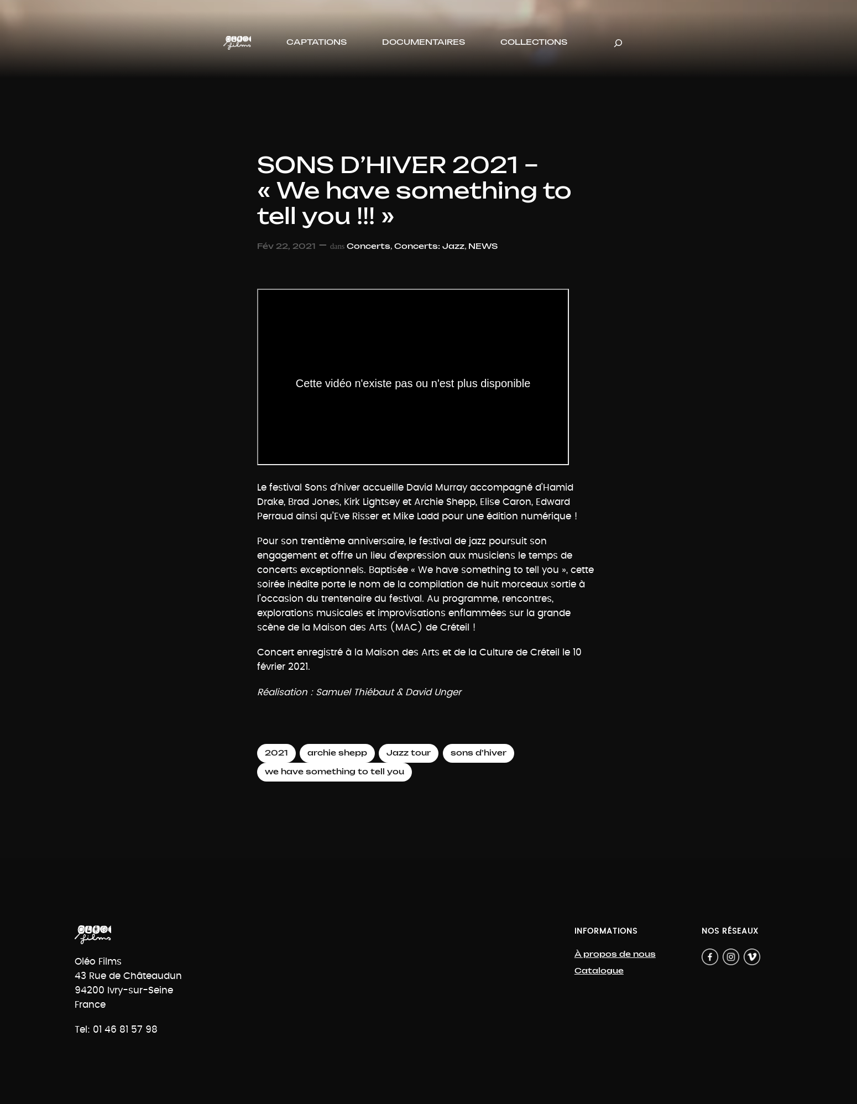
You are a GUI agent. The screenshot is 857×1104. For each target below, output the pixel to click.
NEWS (483, 246)
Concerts (368, 246)
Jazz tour (408, 753)
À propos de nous (615, 954)
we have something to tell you (334, 772)
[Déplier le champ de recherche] (618, 43)
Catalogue (599, 971)
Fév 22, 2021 (286, 246)
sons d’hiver (478, 753)
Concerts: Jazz (429, 246)
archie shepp (337, 753)
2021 (276, 753)
